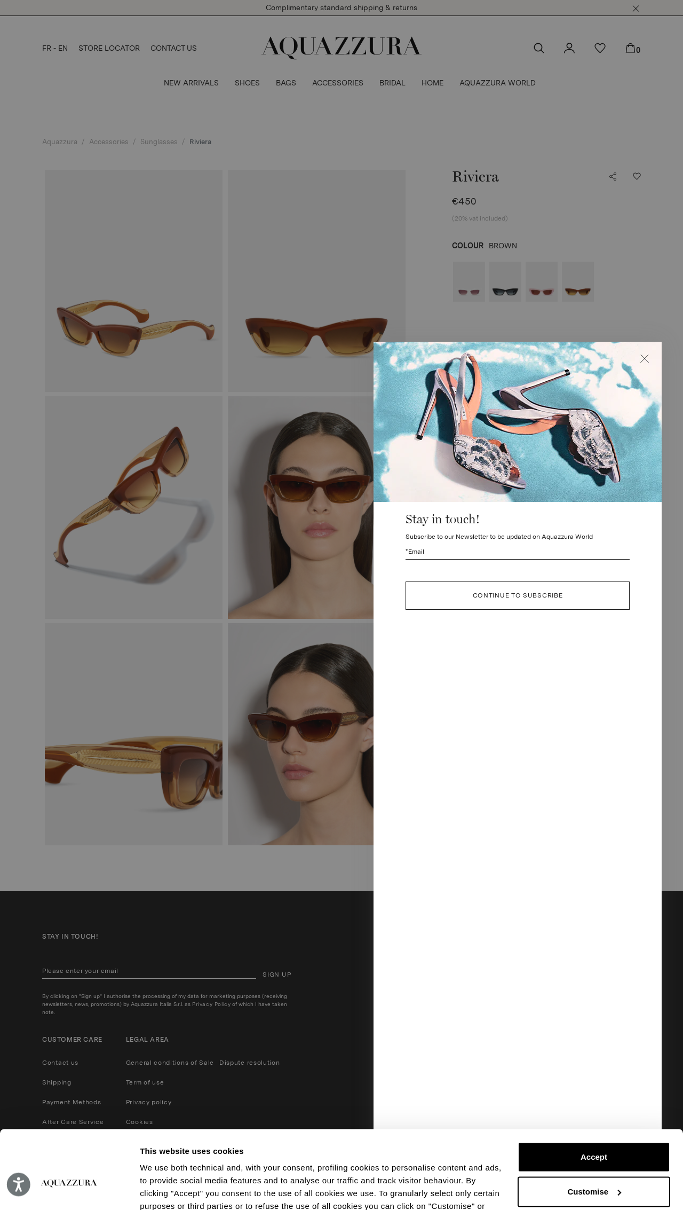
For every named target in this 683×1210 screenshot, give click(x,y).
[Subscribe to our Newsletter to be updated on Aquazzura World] (518, 552)
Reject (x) (594, 1166)
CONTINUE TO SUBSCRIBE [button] (518, 595)
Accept (594, 1097)
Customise (594, 1131)
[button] (644, 358)
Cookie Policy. (364, 1159)
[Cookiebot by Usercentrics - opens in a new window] (69, 1189)
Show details (164, 1188)
